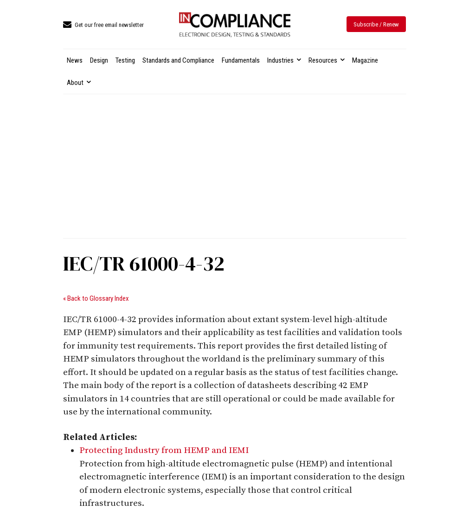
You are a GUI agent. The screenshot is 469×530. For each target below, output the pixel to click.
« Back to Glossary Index (96, 298)
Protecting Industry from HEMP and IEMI (164, 450)
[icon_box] (103, 25)
